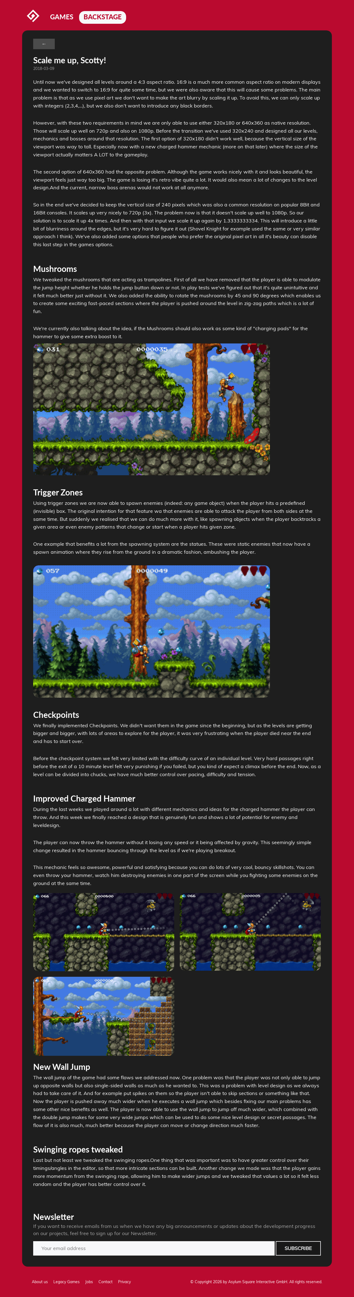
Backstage (103, 17)
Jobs (89, 1281)
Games (61, 17)
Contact (105, 1281)
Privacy (124, 1281)
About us (40, 1281)
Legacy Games (66, 1281)
